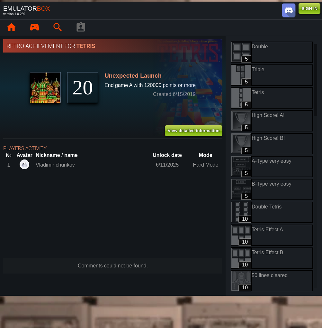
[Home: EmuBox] (11, 28)
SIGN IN (309, 8)
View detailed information (193, 130)
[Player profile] (80, 28)
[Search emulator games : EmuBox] (57, 28)
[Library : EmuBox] (34, 28)
